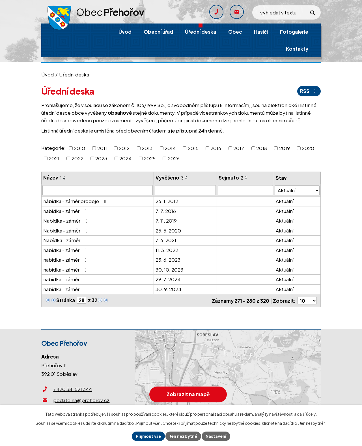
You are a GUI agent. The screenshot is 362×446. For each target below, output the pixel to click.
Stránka (65, 300)
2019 (284, 148)
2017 (238, 148)
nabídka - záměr (66, 211)
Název (52, 177)
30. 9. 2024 (168, 289)
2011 (102, 148)
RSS (309, 91)
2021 (54, 158)
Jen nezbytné (183, 436)
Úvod (47, 74)
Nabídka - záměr (66, 220)
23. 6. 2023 (168, 260)
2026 (174, 158)
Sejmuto (231, 177)
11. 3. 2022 (167, 250)
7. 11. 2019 (166, 220)
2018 (261, 148)
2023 (101, 158)
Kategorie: (53, 147)
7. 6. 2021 (166, 240)
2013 (147, 148)
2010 (79, 148)
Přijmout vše (148, 436)
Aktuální (285, 201)
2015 (193, 148)
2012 (124, 148)
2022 (77, 158)
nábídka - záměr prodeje (75, 201)
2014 (170, 148)
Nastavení (216, 436)
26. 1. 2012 (167, 201)
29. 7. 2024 (168, 279)
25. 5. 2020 (168, 230)
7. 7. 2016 (166, 211)
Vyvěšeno (170, 177)
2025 (150, 158)
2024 (125, 158)
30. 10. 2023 (169, 269)
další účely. (307, 414)
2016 (215, 148)
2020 (308, 148)
